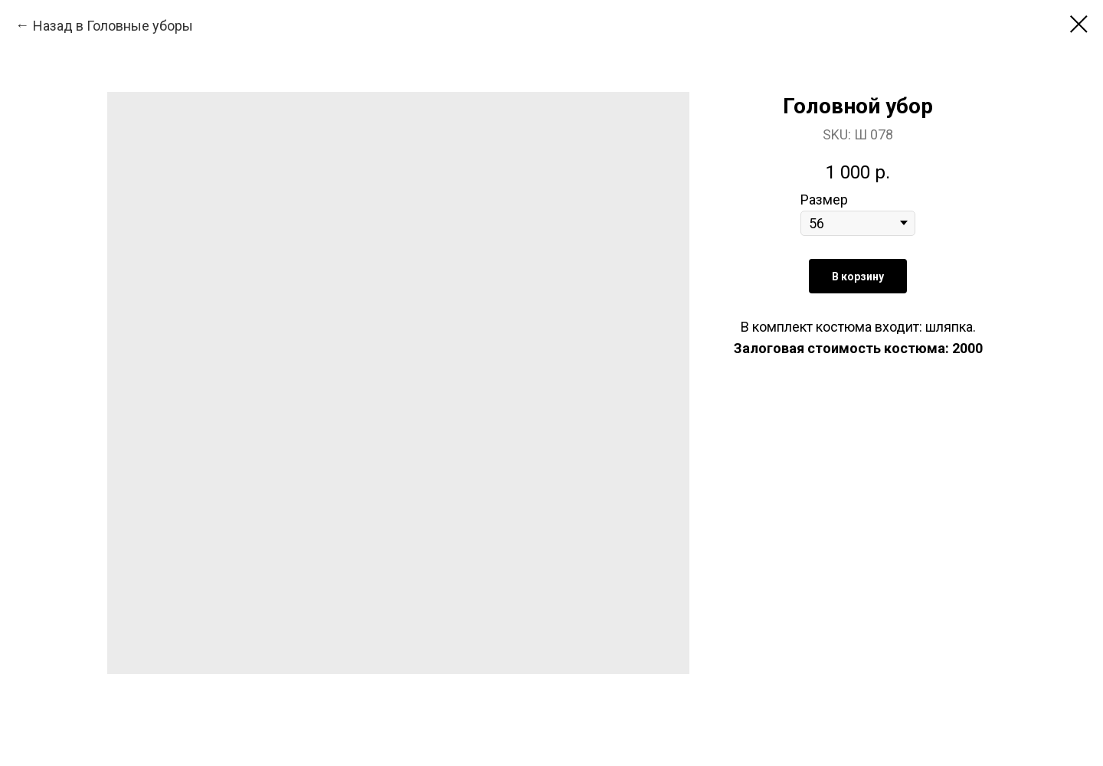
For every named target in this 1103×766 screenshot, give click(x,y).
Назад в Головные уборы (113, 26)
